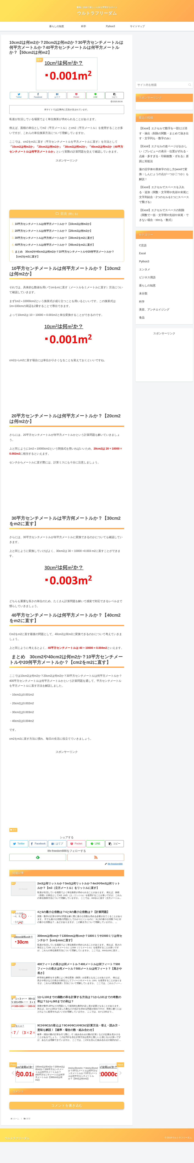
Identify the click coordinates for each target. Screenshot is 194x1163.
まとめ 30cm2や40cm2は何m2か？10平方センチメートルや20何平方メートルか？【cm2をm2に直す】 (67, 255)
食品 (142, 317)
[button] (114, 95)
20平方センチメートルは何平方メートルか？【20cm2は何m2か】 (56, 231)
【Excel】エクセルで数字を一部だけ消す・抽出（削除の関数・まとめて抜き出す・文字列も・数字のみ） (164, 133)
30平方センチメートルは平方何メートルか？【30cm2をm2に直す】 (57, 238)
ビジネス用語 (147, 277)
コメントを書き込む (66, 1126)
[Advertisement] (66, 184)
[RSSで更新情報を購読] (95, 858)
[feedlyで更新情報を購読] (37, 858)
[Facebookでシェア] (38, 95)
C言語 (143, 245)
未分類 (143, 293)
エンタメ (144, 269)
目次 (63, 214)
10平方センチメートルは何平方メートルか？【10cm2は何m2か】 (56, 224)
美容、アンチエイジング (154, 309)
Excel (142, 253)
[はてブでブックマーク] (57, 95)
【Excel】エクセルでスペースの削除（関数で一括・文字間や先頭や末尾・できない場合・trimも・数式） (164, 215)
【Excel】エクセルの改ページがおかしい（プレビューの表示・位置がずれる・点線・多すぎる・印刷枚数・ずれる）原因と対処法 (164, 154)
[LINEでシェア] (95, 95)
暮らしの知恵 (147, 285)
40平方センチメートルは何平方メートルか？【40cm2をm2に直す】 (57, 245)
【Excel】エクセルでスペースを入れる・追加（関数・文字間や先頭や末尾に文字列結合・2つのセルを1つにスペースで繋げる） (164, 195)
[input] (164, 85)
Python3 (144, 261)
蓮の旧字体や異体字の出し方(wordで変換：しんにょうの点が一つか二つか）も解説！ (164, 174)
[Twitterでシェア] (19, 95)
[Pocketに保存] (76, 95)
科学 (13, 831)
